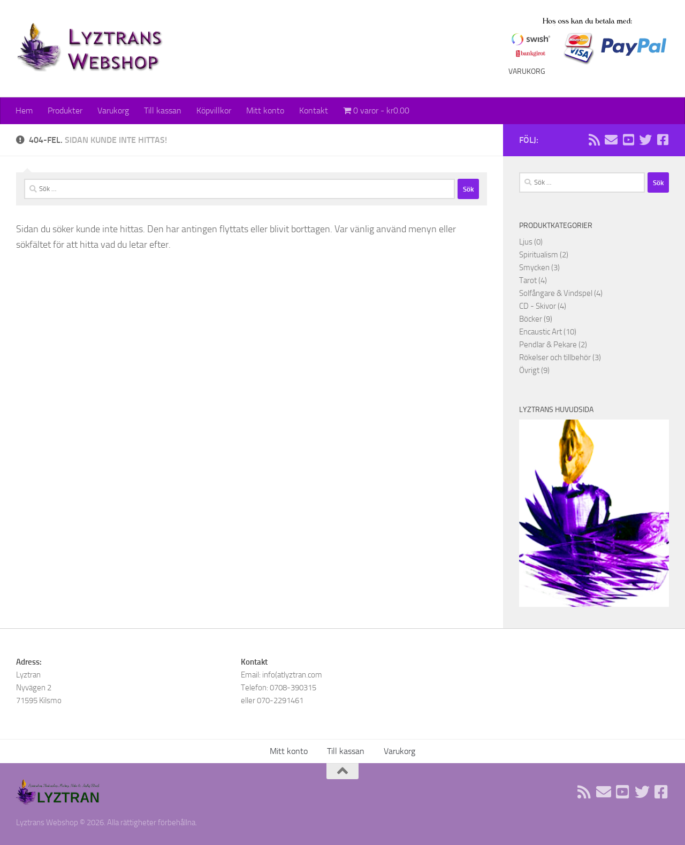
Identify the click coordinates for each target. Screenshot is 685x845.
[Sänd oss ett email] (611, 139)
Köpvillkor (213, 110)
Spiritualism (538, 255)
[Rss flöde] (594, 139)
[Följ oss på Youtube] (628, 139)
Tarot (528, 280)
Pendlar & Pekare (548, 344)
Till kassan (162, 110)
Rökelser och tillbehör (555, 357)
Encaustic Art (540, 332)
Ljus (525, 242)
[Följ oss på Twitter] (645, 139)
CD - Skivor (537, 306)
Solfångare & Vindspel (555, 293)
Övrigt (529, 370)
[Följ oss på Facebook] (662, 139)
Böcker (530, 319)
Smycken (534, 267)
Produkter (65, 110)
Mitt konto (265, 110)
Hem (24, 110)
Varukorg (113, 110)
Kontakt (313, 110)
